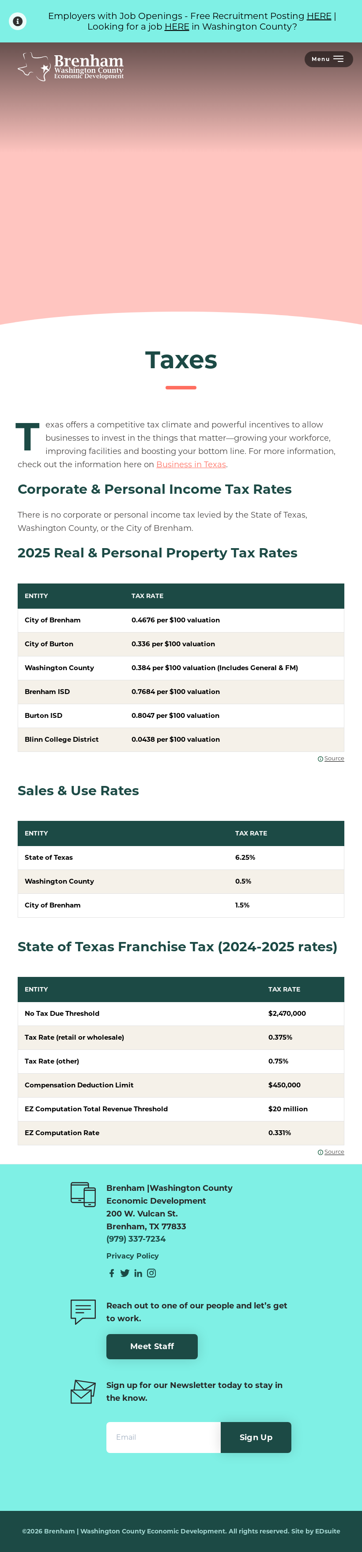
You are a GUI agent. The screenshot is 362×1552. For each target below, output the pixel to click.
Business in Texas (191, 464)
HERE (319, 16)
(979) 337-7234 (136, 1239)
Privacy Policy (132, 1256)
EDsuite (327, 1531)
